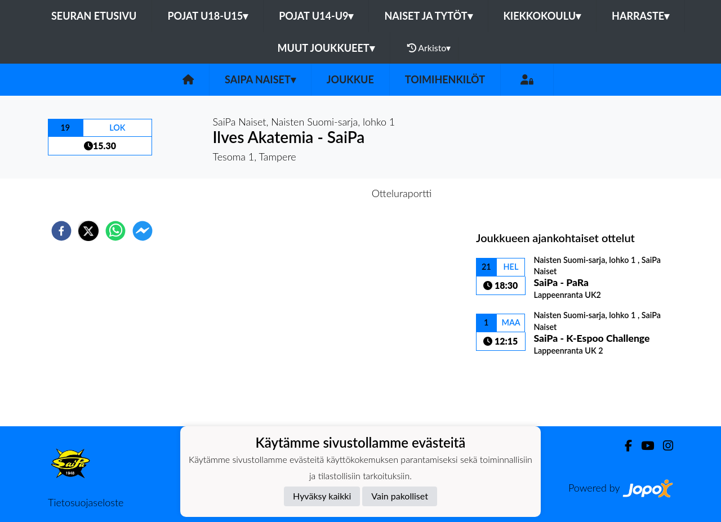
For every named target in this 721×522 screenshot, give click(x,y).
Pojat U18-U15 (207, 16)
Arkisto (429, 48)
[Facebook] (624, 446)
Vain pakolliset (399, 495)
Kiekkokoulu (542, 16)
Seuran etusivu (94, 16)
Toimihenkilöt (445, 79)
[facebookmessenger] (142, 231)
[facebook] (61, 231)
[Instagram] (663, 446)
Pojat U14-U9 (316, 16)
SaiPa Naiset (260, 79)
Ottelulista (512, 388)
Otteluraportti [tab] (402, 193)
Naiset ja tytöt (428, 16)
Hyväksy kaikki (322, 495)
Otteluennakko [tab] (322, 193)
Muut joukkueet (326, 48)
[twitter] (88, 231)
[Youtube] (643, 446)
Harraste (640, 16)
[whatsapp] (115, 231)
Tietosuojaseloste (85, 502)
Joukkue (350, 79)
